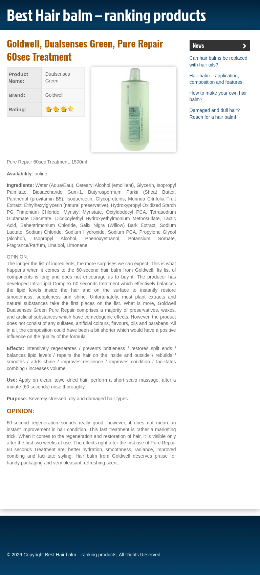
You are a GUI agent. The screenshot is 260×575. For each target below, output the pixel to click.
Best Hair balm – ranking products (106, 14)
